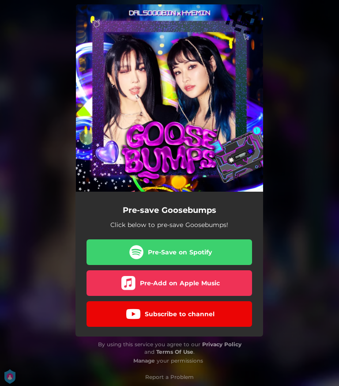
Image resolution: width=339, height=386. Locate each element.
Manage (144, 360)
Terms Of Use (174, 351)
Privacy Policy (221, 344)
